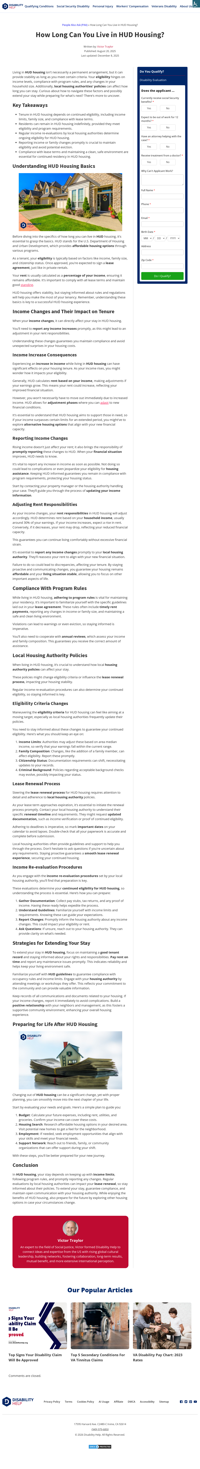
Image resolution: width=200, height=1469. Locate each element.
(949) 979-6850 (100, 1429)
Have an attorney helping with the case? (161, 138)
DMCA (131, 1401)
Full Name (148, 190)
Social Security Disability (73, 6)
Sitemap (164, 1401)
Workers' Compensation (132, 6)
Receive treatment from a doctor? (162, 155)
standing (27, 285)
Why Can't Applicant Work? (157, 171)
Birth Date (148, 232)
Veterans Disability (164, 6)
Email (145, 218)
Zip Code (147, 260)
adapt (104, 402)
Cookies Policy (85, 1401)
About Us (188, 6)
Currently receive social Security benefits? (160, 99)
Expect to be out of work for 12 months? (159, 119)
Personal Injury (103, 6)
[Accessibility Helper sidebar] (196, 3)
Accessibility (147, 1401)
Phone (146, 204)
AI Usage (104, 1401)
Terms (68, 1401)
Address (146, 246)
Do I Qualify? (162, 276)
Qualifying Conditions (39, 6)
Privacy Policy (52, 1401)
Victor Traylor (105, 46)
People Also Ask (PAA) (75, 25)
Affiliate (118, 1401)
